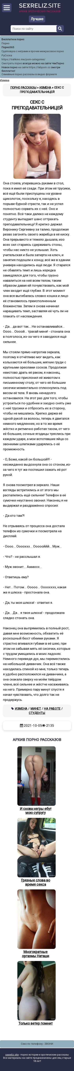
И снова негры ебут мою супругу (35, 780)
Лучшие (37, 19)
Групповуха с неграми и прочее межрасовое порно (33, 51)
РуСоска (7, 55)
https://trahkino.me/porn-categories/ (23, 59)
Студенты (37, 713)
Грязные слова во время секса (35, 852)
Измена (21, 708)
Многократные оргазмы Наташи (35, 923)
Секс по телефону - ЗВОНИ (37, 1043)
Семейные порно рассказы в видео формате (29, 74)
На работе (52, 708)
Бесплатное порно (13, 39)
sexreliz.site (12, 1054)
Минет (36, 708)
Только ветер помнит (35, 993)
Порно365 (8, 47)
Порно (5, 43)
